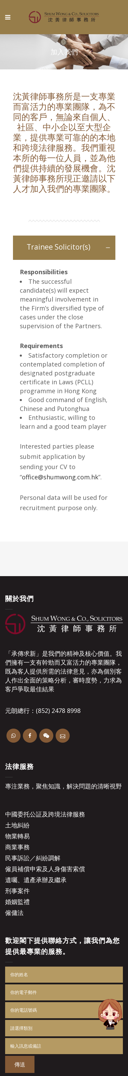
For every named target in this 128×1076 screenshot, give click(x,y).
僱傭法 (14, 912)
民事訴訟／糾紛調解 (32, 857)
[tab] (64, 248)
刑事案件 (17, 890)
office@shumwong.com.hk (60, 477)
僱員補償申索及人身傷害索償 (45, 868)
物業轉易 (17, 836)
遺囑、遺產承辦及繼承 (36, 879)
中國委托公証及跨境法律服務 (45, 814)
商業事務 (17, 846)
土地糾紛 (17, 825)
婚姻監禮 (17, 901)
